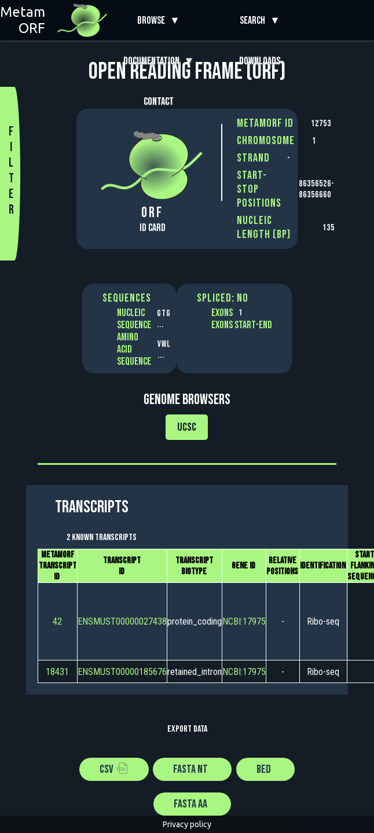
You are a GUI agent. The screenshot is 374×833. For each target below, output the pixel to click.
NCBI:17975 (244, 621)
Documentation (153, 61)
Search (255, 20)
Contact (159, 102)
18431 (57, 671)
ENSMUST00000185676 (122, 671)
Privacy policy (187, 824)
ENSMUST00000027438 (122, 621)
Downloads (259, 61)
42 (57, 621)
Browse (153, 20)
